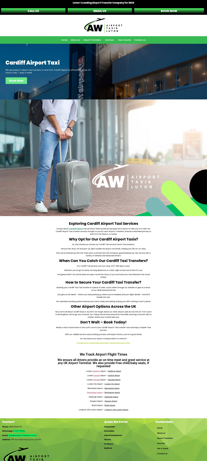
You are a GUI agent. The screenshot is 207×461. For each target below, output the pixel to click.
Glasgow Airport (111, 401)
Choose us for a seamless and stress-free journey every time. (103, 343)
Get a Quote (124, 40)
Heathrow (96, 371)
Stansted (96, 380)
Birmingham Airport (94, 393)
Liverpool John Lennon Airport (116, 410)
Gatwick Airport (114, 375)
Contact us (140, 40)
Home (64, 40)
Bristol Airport (110, 405)
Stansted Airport (114, 380)
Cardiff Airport (76, 228)
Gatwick (97, 375)
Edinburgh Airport (111, 397)
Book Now (16, 81)
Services (109, 40)
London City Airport (112, 384)
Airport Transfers (92, 40)
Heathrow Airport (114, 371)
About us (75, 40)
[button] (93, 40)
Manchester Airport (112, 388)
